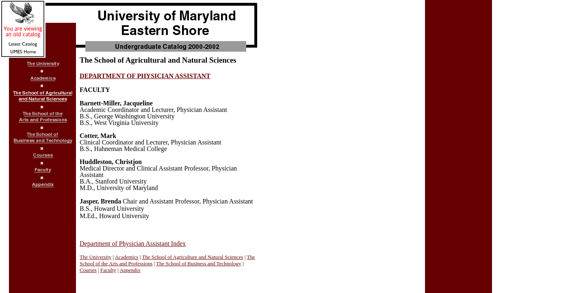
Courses (88, 270)
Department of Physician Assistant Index (133, 243)
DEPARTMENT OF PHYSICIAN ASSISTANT (145, 75)
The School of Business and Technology (198, 263)
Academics (127, 257)
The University (95, 257)
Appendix (129, 270)
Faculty (108, 270)
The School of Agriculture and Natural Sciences (192, 257)
